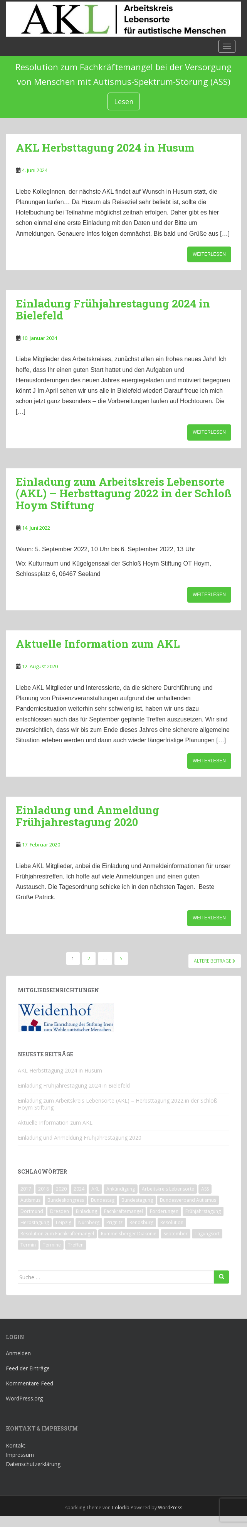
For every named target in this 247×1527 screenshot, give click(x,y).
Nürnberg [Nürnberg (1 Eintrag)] (88, 1222)
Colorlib (120, 1507)
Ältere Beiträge (214, 961)
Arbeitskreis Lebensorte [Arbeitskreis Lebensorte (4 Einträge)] (168, 1189)
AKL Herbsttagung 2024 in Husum (105, 147)
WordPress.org (24, 1398)
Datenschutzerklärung (33, 1464)
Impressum (20, 1454)
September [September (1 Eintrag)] (175, 1233)
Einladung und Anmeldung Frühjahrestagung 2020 (87, 816)
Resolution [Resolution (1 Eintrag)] (171, 1222)
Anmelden (18, 1353)
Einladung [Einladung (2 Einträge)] (86, 1211)
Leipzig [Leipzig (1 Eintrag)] (63, 1222)
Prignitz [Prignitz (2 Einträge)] (114, 1222)
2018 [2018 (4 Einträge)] (43, 1189)
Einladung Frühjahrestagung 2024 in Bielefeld (113, 309)
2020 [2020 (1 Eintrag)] (61, 1189)
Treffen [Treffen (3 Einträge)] (76, 1245)
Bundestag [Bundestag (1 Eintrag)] (102, 1200)
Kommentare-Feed (29, 1383)
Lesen (123, 101)
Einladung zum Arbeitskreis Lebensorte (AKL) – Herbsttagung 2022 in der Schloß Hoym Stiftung (123, 494)
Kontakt (15, 1445)
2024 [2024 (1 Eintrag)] (79, 1189)
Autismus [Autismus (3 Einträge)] (30, 1200)
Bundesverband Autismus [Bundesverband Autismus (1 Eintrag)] (188, 1200)
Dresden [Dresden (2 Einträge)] (59, 1211)
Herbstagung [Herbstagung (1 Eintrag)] (34, 1222)
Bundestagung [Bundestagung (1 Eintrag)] (137, 1200)
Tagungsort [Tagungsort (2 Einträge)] (207, 1233)
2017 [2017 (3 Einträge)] (25, 1189)
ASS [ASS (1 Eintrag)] (205, 1189)
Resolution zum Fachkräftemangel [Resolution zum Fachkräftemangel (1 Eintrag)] (57, 1233)
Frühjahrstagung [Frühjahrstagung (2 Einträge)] (203, 1211)
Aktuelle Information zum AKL (98, 644)
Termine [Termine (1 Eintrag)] (52, 1245)
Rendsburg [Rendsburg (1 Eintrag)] (141, 1222)
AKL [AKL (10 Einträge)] (95, 1189)
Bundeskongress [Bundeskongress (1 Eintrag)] (65, 1200)
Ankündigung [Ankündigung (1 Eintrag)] (120, 1189)
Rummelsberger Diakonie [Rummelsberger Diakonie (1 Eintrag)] (128, 1233)
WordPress (170, 1507)
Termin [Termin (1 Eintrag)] (28, 1245)
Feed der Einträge (28, 1368)
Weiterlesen (209, 254)
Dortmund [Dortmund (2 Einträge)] (31, 1211)
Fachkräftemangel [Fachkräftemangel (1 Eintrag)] (123, 1211)
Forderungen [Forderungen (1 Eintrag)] (164, 1211)
